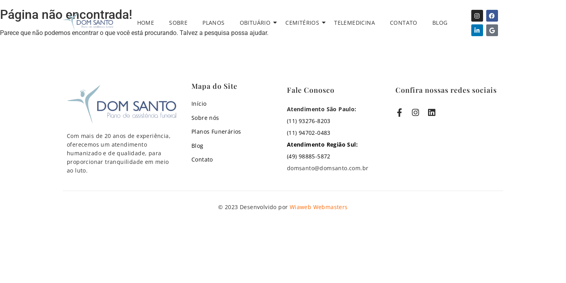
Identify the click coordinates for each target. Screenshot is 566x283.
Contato (403, 22)
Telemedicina (354, 22)
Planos (213, 22)
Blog (440, 22)
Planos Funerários (216, 131)
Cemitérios (303, 22)
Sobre (178, 22)
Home (145, 22)
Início (198, 103)
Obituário (257, 22)
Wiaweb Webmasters (319, 207)
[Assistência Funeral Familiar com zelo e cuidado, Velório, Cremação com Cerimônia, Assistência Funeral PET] (88, 21)
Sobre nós (205, 117)
